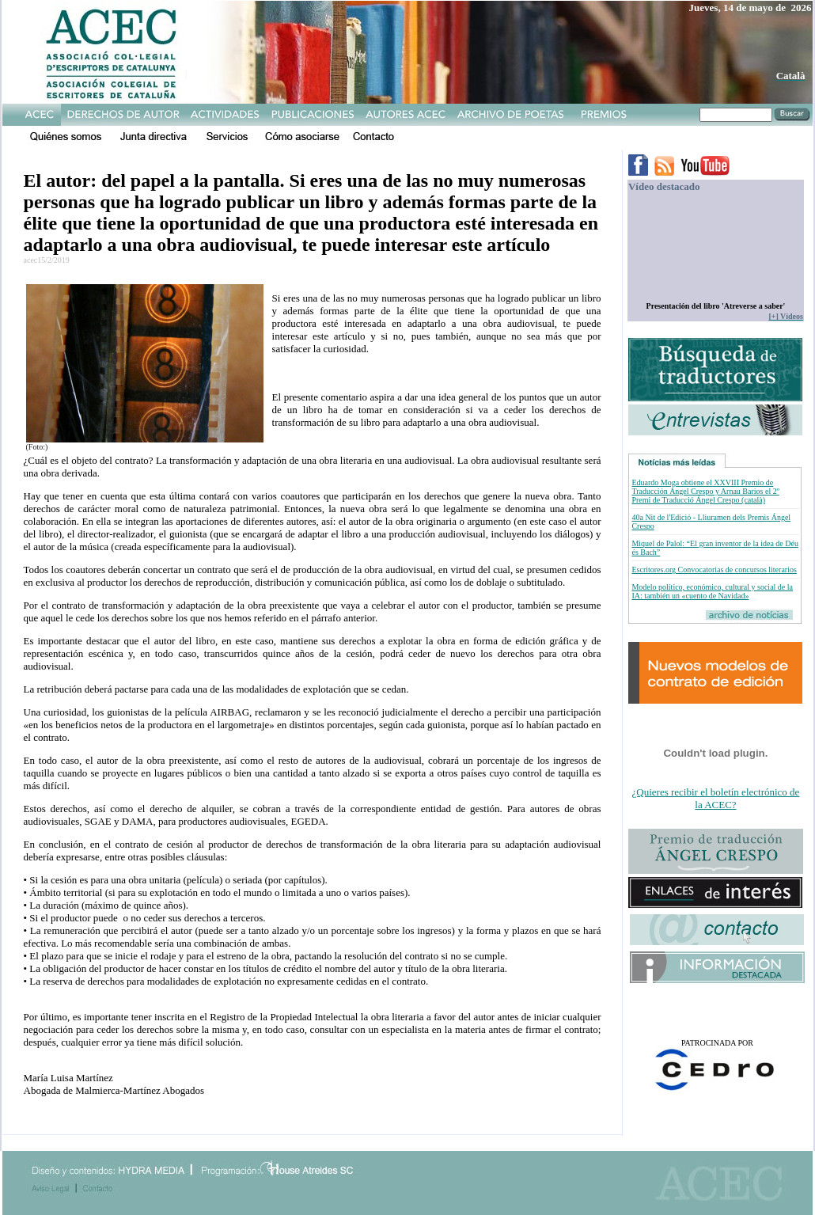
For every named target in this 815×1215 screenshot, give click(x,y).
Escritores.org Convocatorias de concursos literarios (713, 569)
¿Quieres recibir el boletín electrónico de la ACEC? (716, 798)
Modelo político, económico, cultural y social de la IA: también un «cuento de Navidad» (712, 591)
